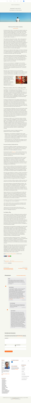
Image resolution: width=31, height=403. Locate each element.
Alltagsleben (23, 370)
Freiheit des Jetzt (15, 8)
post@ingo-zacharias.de (15, 400)
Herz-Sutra (13, 151)
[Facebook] (12, 364)
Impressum (12, 401)
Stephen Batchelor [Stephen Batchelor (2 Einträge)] (4, 392)
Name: (6, 346)
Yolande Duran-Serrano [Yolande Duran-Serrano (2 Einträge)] (5, 394)
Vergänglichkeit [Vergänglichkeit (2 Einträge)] (7, 393)
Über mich (4, 376)
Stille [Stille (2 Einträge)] (3, 393)
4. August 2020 (13, 327)
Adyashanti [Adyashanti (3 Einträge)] (3, 382)
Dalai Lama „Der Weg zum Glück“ (11, 253)
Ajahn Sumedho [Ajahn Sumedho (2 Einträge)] (4, 383)
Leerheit (10, 261)
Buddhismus (7, 261)
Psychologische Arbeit (24, 380)
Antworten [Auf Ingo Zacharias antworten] (23, 327)
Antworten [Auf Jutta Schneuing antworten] (23, 307)
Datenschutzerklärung (17, 401)
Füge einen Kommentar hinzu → (21, 275)
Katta (9, 278)
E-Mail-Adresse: (18, 346)
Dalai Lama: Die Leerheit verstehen (15, 27)
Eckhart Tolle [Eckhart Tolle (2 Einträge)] (4, 385)
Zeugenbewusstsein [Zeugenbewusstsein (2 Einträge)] (4, 395)
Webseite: (15, 347)
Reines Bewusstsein (24, 382)
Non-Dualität (23, 377)
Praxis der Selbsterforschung (21, 261)
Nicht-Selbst (14, 261)
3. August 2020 (12, 307)
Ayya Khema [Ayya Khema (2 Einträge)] (3, 384)
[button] (4, 256)
